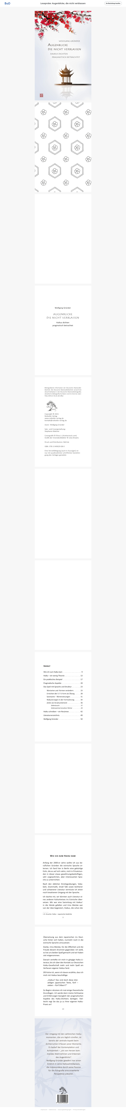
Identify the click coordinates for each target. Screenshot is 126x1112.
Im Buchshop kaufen (113, 3)
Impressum (44, 1109)
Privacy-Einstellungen (79, 1109)
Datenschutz (52, 1109)
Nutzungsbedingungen (64, 1109)
